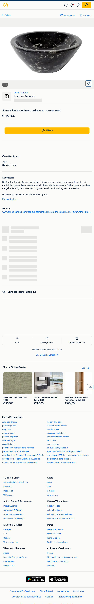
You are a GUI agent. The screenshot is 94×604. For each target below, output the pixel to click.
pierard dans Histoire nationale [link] (15, 451)
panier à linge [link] (8, 433)
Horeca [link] (50, 553)
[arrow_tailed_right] (90, 387)
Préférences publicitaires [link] (70, 596)
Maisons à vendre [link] (55, 529)
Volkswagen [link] (52, 495)
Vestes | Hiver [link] (9, 566)
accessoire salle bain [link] (56, 433)
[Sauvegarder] (88, 83)
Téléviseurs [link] (8, 495)
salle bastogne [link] (8, 440)
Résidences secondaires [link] (57, 542)
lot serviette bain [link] (54, 422)
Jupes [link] (6, 553)
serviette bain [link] (8, 444)
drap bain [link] (6, 429)
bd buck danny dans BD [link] (57, 448)
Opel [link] (49, 486)
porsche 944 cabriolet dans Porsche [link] (18, 448)
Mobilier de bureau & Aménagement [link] (62, 557)
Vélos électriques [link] (54, 510)
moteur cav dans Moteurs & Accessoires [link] (19, 462)
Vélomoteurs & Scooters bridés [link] (60, 519)
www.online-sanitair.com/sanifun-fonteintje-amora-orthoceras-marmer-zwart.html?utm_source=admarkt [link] (47, 212)
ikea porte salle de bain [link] (57, 426)
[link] (6, 5)
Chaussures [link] (8, 561)
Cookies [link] (49, 596)
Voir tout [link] (85, 368)
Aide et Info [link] (63, 591)
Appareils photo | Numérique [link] (15, 482)
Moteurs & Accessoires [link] (13, 514)
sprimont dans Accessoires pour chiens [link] (64, 451)
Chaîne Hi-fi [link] (8, 491)
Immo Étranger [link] (53, 538)
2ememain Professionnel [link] (22, 591)
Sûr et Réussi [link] (46, 591)
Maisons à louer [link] (54, 534)
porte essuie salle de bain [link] (58, 437)
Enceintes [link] (7, 486)
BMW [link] (49, 482)
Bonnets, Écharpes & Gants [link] (15, 557)
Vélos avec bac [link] (53, 506)
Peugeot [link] (50, 491)
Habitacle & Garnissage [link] (13, 519)
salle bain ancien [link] (9, 422)
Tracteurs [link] (51, 566)
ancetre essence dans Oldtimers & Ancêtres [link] (21, 459)
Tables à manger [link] (10, 542)
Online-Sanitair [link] (21, 92)
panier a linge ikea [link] (10, 437)
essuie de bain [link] (53, 429)
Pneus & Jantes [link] (10, 506)
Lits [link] (5, 534)
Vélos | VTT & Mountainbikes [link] (59, 514)
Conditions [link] (78, 591)
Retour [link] (8, 15)
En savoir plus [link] (11, 199)
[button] (72, 5)
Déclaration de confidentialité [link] (26, 596)
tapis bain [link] (51, 440)
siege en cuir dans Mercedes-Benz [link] (62, 462)
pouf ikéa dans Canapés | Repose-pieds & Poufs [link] (23, 455)
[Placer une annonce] (86, 5)
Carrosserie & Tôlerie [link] (12, 510)
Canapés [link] (7, 529)
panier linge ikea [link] (9, 426)
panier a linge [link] (53, 444)
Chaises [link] (6, 538)
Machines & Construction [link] (58, 561)
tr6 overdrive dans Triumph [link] (59, 459)
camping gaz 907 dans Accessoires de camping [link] (68, 455)
